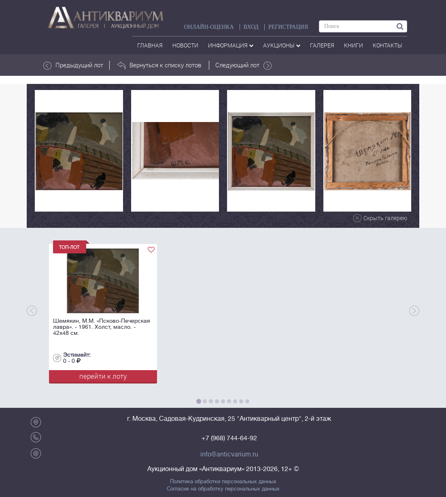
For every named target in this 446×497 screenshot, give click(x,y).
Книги (353, 45)
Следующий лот (243, 65)
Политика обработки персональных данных (223, 482)
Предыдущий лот (73, 65)
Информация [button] (230, 45)
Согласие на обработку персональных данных (223, 489)
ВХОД (251, 27)
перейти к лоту (103, 376)
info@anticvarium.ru (229, 454)
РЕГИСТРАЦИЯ (288, 27)
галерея (322, 45)
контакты (387, 45)
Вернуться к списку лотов (159, 65)
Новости (185, 45)
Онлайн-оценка (209, 27)
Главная (150, 45)
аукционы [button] (281, 45)
